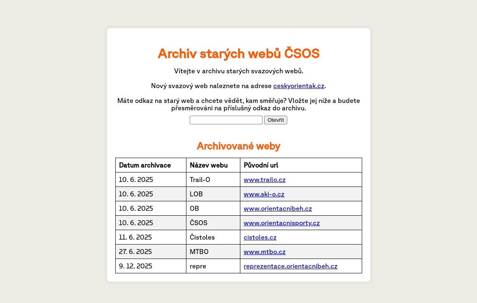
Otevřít (276, 120)
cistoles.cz (260, 237)
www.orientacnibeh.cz (278, 208)
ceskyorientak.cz (298, 85)
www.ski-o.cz (264, 194)
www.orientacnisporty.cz (282, 222)
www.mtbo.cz (265, 251)
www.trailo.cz (265, 179)
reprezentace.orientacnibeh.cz (290, 266)
